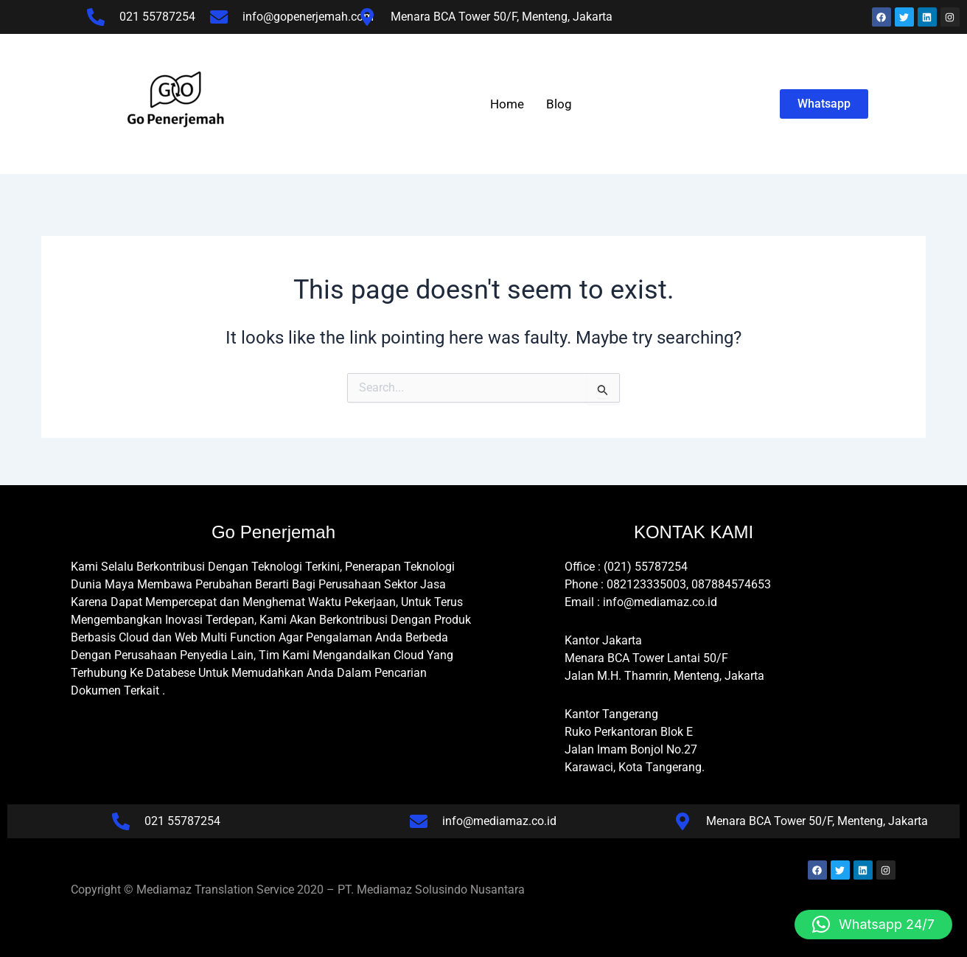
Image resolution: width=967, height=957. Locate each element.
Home (507, 104)
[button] (873, 924)
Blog (559, 104)
